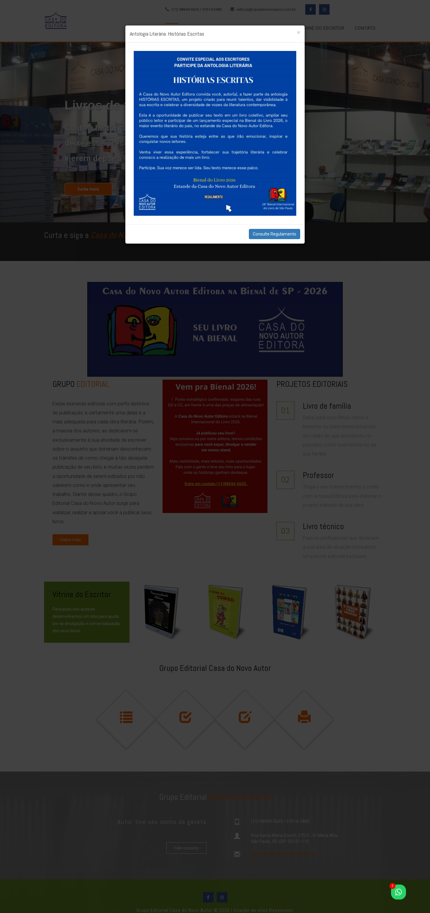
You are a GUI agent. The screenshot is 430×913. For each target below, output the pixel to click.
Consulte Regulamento (274, 234)
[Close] (298, 32)
